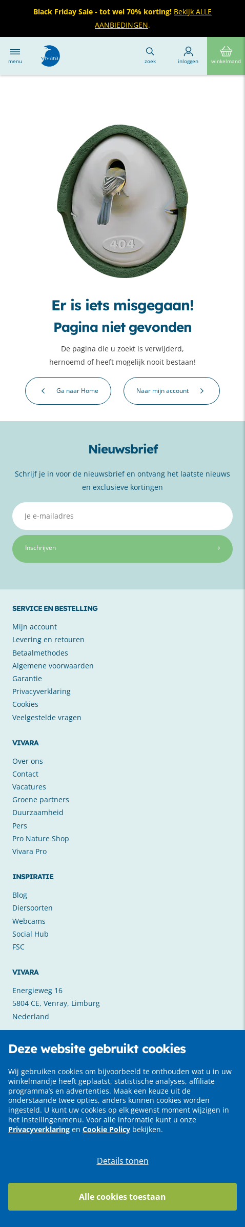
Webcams (29, 921)
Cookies (25, 704)
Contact (25, 774)
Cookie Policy (106, 1129)
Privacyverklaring (39, 1129)
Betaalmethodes (40, 653)
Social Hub (30, 934)
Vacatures (29, 786)
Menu (15, 56)
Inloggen (188, 55)
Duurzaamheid (38, 812)
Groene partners (40, 799)
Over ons (27, 761)
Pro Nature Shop (40, 838)
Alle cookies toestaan (122, 1196)
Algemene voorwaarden (53, 665)
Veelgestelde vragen (46, 717)
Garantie (27, 678)
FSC (18, 947)
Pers (19, 825)
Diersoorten (32, 908)
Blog (19, 895)
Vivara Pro (29, 851)
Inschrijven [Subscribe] (122, 547)
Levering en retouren (48, 639)
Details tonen (123, 1160)
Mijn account (34, 626)
